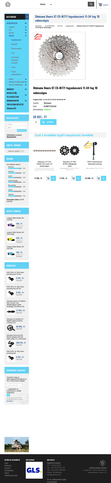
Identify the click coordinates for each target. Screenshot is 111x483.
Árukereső (11, 166)
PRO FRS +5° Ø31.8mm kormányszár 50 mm (15, 287)
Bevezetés (38, 26)
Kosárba (50, 122)
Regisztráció (11, 137)
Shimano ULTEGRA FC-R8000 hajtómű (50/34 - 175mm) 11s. (15, 321)
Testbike (10, 189)
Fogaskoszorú (70, 26)
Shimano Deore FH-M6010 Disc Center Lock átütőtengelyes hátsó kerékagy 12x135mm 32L (16, 303)
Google (10, 176)
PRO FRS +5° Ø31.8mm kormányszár (15, 352)
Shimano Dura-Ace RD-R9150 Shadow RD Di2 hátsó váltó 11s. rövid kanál (16, 337)
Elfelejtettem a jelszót (14, 135)
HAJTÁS (60, 26)
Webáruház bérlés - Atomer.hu (97, 472)
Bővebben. (10, 401)
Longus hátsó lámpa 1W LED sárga (15, 233)
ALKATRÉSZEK (49, 26)
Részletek (19, 227)
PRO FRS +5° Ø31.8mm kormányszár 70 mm (15, 273)
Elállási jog (8, 465)
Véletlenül (11, 194)
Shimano (47, 103)
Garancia (7, 468)
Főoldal (42, 4)
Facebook (11, 171)
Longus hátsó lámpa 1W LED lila (15, 219)
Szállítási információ (11, 475)
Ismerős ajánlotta (13, 180)
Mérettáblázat (9, 470)
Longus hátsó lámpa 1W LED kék (15, 247)
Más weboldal (12, 185)
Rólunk (7, 473)
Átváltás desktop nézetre (97, 468)
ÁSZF (6, 463)
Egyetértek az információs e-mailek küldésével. (14, 391)
